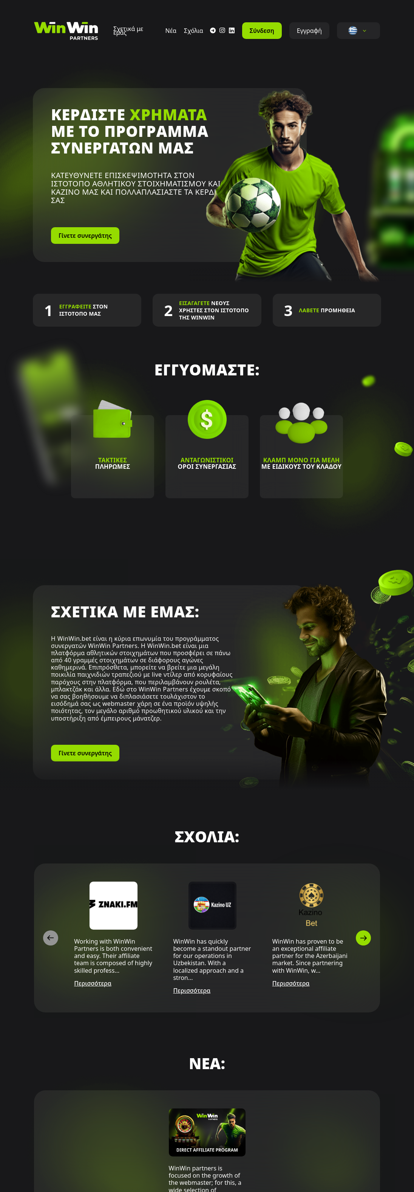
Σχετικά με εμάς (128, 31)
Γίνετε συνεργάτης (85, 235)
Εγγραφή (309, 30)
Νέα (170, 31)
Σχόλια (193, 31)
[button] (352, 30)
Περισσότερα (92, 983)
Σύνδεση (262, 30)
